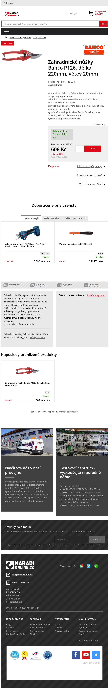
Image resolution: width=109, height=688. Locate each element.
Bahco (59, 84)
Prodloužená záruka (16, 634)
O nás (57, 624)
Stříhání (27, 37)
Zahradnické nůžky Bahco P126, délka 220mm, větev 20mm (27, 384)
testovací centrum (88, 486)
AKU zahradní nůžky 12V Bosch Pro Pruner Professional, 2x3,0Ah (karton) (25, 245)
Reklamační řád (37, 627)
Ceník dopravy (37, 630)
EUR (76, 13)
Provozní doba (61, 630)
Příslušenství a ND (76, 218)
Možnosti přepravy (91, 166)
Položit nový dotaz (96, 295)
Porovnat (100, 124)
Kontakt (58, 627)
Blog (8, 624)
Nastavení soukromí (88, 640)
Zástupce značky (92, 184)
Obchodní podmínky (40, 624)
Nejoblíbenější (31, 218)
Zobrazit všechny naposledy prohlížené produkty (54, 411)
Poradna (10, 627)
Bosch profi (45, 253)
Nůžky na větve (39, 37)
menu (7, 31)
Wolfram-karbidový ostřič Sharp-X (75, 244)
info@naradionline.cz (22, 574)
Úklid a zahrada (16, 37)
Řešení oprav (12, 630)
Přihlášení (8, 2)
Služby (33, 634)
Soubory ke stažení (91, 175)
